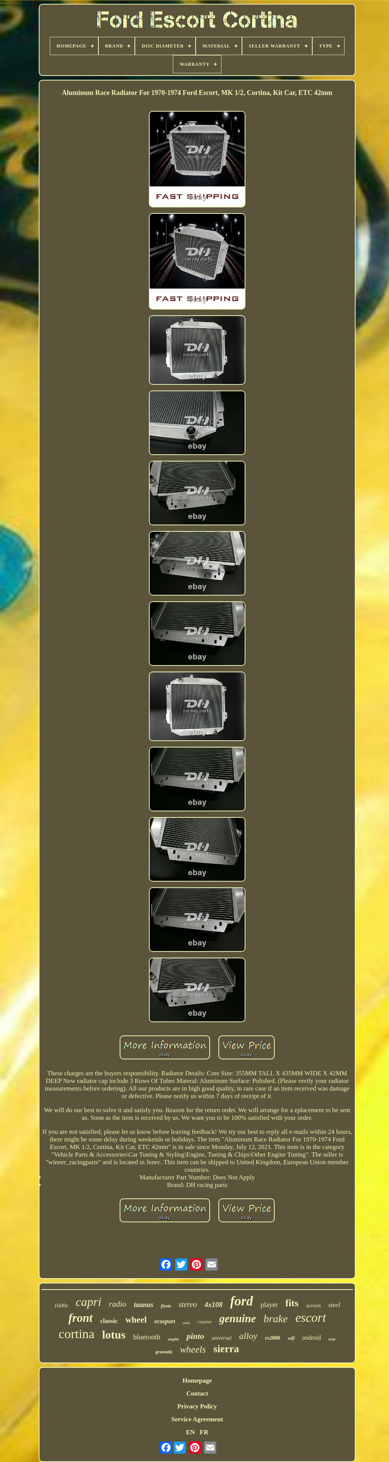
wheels (193, 1349)
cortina (76, 1334)
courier (205, 1321)
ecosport (164, 1321)
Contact (197, 1393)
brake (276, 1318)
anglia (173, 1339)
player (269, 1305)
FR (204, 1432)
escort (310, 1317)
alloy (248, 1336)
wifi (291, 1338)
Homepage (197, 1380)
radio (118, 1304)
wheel (136, 1319)
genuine (237, 1318)
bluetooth (146, 1337)
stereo (188, 1304)
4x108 (213, 1305)
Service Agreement (197, 1419)
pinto (195, 1336)
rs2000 (272, 1338)
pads (186, 1323)
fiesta (166, 1306)
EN (190, 1432)
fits (292, 1303)
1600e (61, 1305)
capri (88, 1302)
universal (221, 1338)
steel (334, 1305)
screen (313, 1305)
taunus (143, 1305)
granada (163, 1352)
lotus (114, 1334)
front (80, 1317)
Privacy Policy (197, 1406)
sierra (226, 1349)
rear (332, 1339)
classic (109, 1320)
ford (241, 1301)
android (311, 1337)
